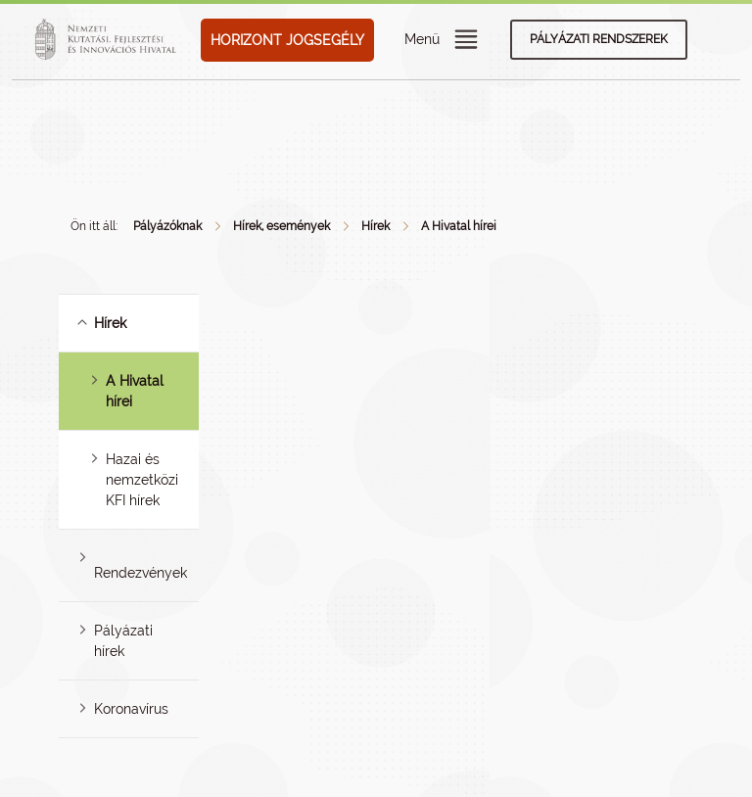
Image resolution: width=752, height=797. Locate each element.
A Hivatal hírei (458, 226)
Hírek (375, 226)
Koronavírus (131, 709)
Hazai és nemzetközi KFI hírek (142, 479)
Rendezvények (140, 573)
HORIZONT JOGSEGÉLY (287, 40)
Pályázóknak (167, 226)
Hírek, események (281, 226)
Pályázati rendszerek (599, 39)
